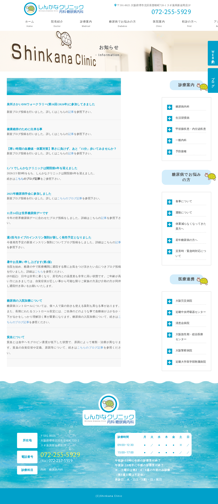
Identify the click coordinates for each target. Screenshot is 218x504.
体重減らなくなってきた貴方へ (191, 226)
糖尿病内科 (182, 106)
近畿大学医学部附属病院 (191, 361)
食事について (184, 201)
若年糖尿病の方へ (187, 239)
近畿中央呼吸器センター (191, 312)
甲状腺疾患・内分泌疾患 (191, 128)
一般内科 (181, 140)
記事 (71, 111)
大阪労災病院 (184, 300)
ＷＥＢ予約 (213, 53)
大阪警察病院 (184, 350)
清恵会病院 (182, 323)
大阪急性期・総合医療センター (189, 337)
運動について (184, 212)
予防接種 (181, 151)
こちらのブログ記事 (69, 198)
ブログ (213, 80)
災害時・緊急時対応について (191, 253)
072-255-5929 (171, 11)
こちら (19, 178)
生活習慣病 (182, 117)
